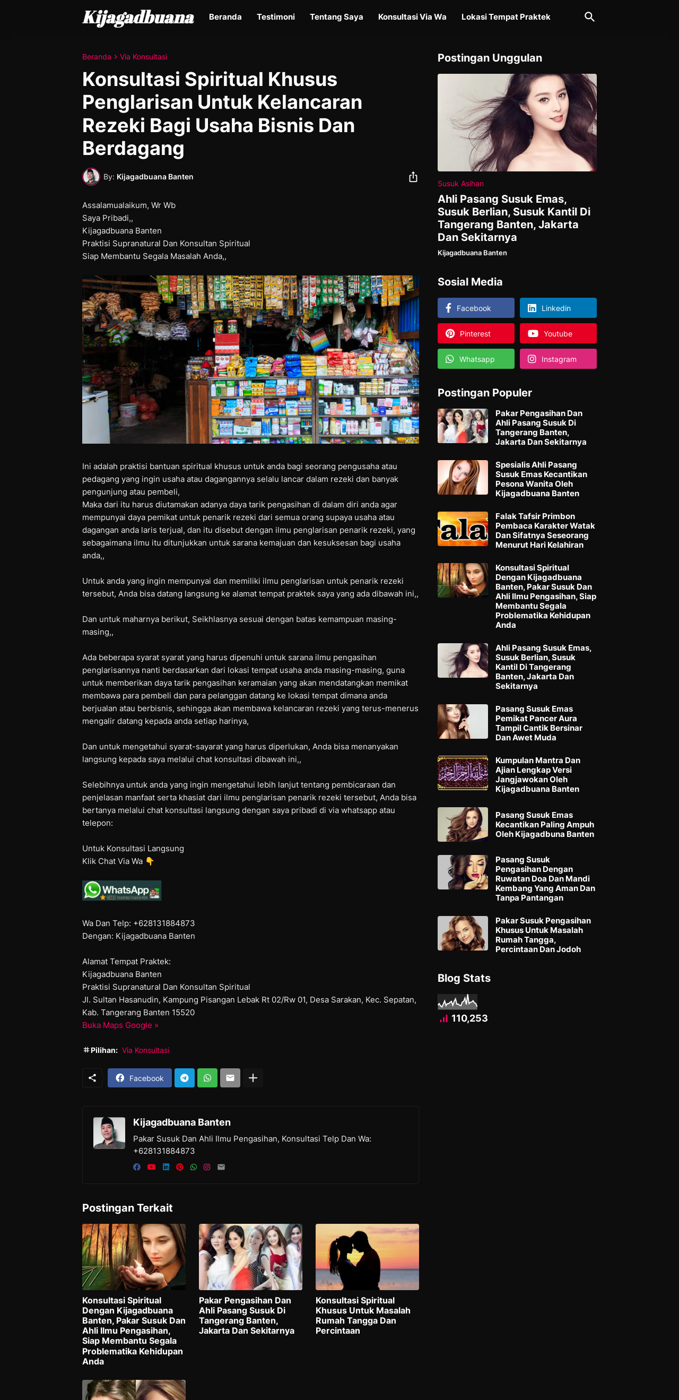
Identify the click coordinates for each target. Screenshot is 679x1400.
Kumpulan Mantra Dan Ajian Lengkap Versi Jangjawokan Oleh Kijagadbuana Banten (537, 775)
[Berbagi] (410, 177)
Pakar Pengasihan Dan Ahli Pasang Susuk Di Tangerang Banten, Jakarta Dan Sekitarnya (246, 1315)
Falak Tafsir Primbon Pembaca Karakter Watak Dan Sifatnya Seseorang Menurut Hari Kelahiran (545, 531)
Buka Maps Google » (120, 1025)
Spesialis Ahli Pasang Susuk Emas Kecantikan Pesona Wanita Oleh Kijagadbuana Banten (541, 479)
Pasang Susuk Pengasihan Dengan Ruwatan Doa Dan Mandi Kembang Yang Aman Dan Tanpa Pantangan (545, 879)
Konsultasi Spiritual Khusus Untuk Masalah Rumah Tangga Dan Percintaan (363, 1315)
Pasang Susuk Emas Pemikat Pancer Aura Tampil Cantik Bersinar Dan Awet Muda (538, 723)
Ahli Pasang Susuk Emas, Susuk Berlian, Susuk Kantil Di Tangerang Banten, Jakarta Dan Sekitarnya (514, 218)
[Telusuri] (588, 17)
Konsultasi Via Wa (412, 17)
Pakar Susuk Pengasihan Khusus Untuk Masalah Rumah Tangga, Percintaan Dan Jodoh (543, 935)
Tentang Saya (336, 17)
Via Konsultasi (143, 57)
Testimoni (276, 17)
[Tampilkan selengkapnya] (253, 1077)
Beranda (225, 17)
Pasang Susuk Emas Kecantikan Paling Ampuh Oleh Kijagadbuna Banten (544, 824)
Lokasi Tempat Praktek (506, 17)
